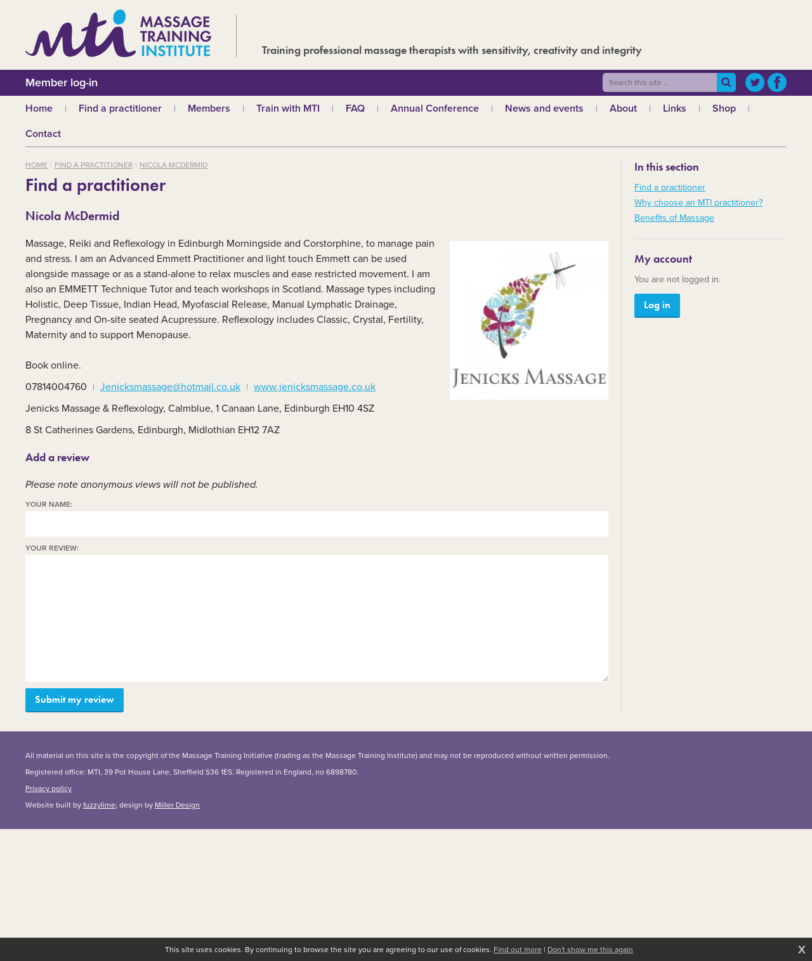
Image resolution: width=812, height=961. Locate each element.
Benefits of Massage (674, 218)
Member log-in (61, 82)
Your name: (48, 504)
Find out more (518, 950)
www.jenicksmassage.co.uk (315, 386)
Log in (657, 305)
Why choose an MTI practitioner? (698, 202)
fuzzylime (99, 805)
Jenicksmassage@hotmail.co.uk (170, 386)
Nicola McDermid (173, 165)
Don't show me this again (590, 950)
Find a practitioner (94, 165)
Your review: (52, 548)
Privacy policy (48, 788)
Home (36, 165)
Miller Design (177, 805)
